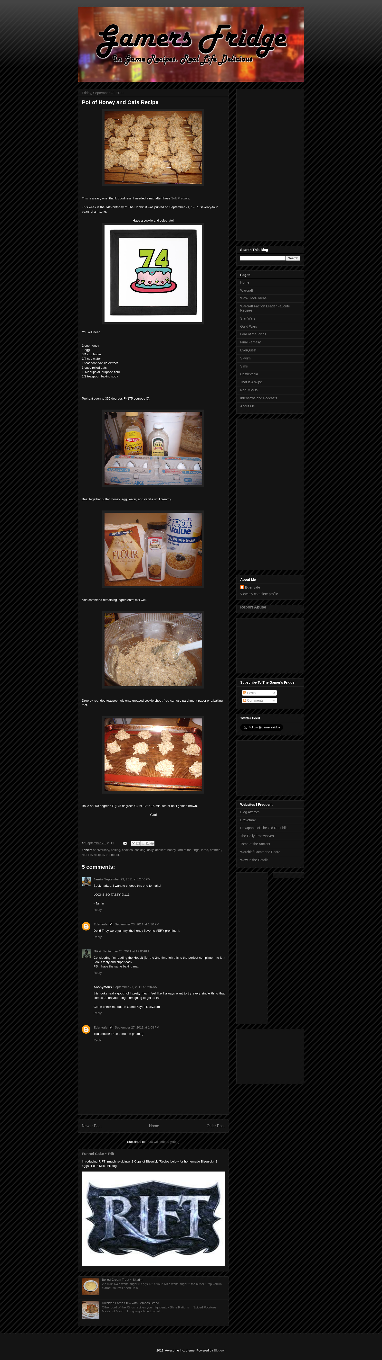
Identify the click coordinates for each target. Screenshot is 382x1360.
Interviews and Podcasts (258, 398)
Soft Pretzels (180, 198)
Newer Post (92, 1126)
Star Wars (247, 318)
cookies (127, 850)
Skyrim (245, 358)
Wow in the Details (254, 860)
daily (150, 850)
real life (87, 855)
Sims (244, 366)
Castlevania (249, 374)
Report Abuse (253, 607)
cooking (139, 850)
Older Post (216, 1126)
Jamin (98, 879)
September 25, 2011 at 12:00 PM (126, 951)
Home (154, 1126)
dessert (160, 850)
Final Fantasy (250, 342)
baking (115, 850)
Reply (98, 910)
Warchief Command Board (260, 852)
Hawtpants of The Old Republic (263, 828)
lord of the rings (189, 850)
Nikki (97, 951)
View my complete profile (259, 594)
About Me (247, 406)
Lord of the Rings (253, 334)
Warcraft (246, 290)
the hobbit (113, 855)
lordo (204, 850)
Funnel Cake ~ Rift (98, 1154)
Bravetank (248, 820)
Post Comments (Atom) (162, 1142)
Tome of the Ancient (255, 844)
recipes (99, 855)
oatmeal (215, 850)
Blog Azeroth (249, 812)
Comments (253, 700)
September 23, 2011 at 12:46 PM (127, 879)
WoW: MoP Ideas (253, 298)
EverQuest (248, 350)
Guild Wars (248, 326)
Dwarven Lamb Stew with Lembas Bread (130, 1303)
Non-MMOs (249, 390)
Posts (249, 693)
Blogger (219, 1350)
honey (171, 850)
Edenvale (100, 924)
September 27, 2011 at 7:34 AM (135, 987)
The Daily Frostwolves (257, 836)
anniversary (101, 850)
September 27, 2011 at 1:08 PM (137, 1027)
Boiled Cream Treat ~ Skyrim (122, 1279)
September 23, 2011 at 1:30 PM (137, 924)
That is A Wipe (251, 382)
